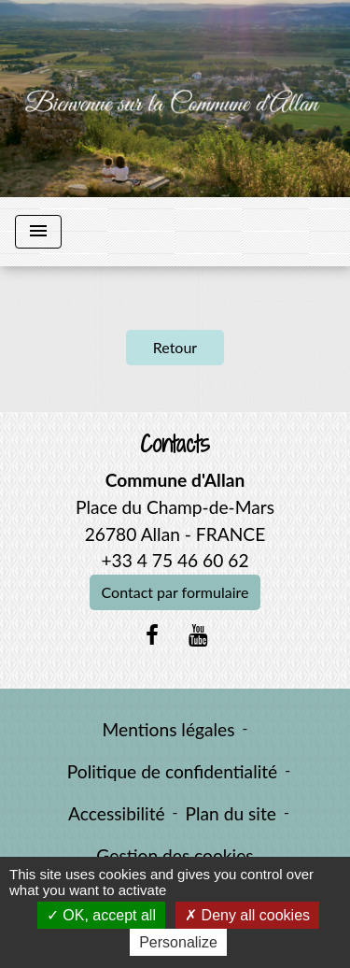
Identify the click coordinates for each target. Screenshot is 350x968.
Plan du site (231, 813)
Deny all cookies (247, 915)
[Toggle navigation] (38, 232)
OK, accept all (101, 915)
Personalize (178, 942)
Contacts (175, 444)
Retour (175, 347)
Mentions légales (169, 729)
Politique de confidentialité (172, 771)
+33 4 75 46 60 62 (174, 560)
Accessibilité (116, 813)
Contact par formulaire (175, 592)
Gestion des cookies (174, 855)
